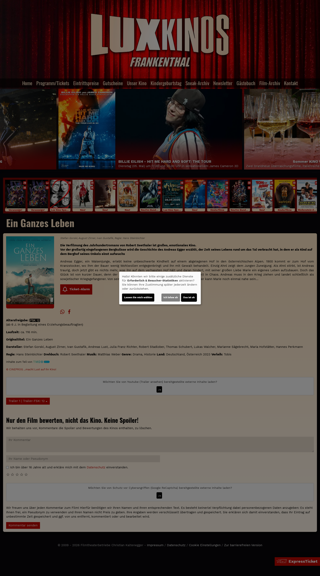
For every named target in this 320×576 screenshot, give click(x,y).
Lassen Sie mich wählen (138, 297)
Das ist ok (189, 297)
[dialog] (160, 288)
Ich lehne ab (170, 297)
